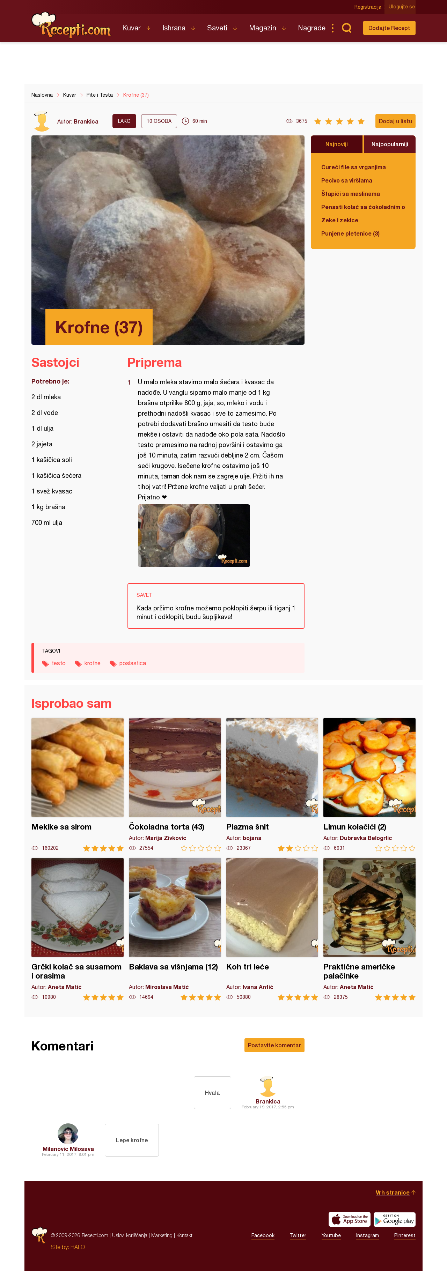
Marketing (162, 1235)
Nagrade (311, 28)
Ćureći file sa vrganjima (353, 167)
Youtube (331, 1235)
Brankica (86, 121)
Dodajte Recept (389, 27)
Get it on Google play (395, 1219)
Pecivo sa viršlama (346, 180)
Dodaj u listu (395, 121)
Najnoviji (336, 144)
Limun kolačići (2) (369, 785)
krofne (93, 663)
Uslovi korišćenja (129, 1235)
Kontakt (184, 1235)
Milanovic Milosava (68, 1148)
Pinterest (405, 1235)
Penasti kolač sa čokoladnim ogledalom (363, 206)
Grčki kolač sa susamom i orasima (77, 929)
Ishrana (173, 28)
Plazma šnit (272, 785)
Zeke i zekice (339, 220)
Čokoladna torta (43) (175, 785)
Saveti (217, 28)
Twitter (298, 1235)
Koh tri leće (272, 929)
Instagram (367, 1235)
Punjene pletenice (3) (350, 233)
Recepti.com (71, 25)
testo (59, 663)
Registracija (368, 7)
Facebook (262, 1235)
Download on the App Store (350, 1219)
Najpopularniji (390, 144)
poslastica (132, 663)
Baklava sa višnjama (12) (175, 929)
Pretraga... (346, 28)
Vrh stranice (393, 1192)
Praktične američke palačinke (369, 929)
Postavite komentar (274, 1045)
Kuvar (131, 28)
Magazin (262, 28)
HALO (78, 1247)
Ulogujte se (402, 7)
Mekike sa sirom (77, 785)
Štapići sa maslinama (350, 193)
